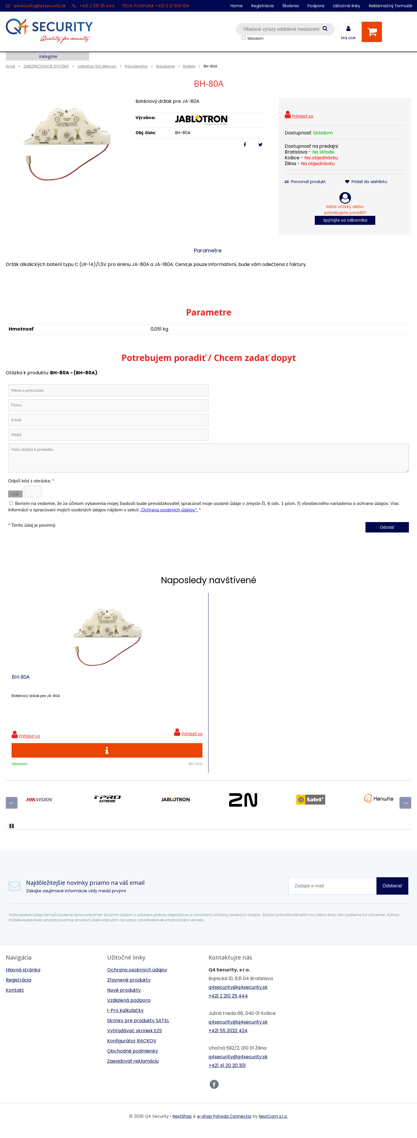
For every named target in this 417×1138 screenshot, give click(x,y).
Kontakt (15, 998)
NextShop (182, 1125)
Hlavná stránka (23, 978)
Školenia (290, 6)
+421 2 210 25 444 (97, 6)
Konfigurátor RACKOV (131, 1049)
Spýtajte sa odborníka (345, 220)
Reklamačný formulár (391, 6)
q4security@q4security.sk (39, 6)
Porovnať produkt (305, 182)
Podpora (316, 6)
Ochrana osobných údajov (137, 978)
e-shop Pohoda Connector (224, 1125)
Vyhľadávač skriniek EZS (134, 1039)
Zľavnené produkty (129, 988)
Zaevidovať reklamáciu (133, 1069)
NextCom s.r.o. (273, 1125)
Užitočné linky (346, 6)
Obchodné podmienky (132, 1059)
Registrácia (262, 6)
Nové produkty (124, 998)
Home (237, 6)
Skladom (255, 38)
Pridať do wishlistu (366, 182)
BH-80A (21, 681)
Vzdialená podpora (128, 1009)
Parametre (208, 250)
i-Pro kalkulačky (125, 1019)
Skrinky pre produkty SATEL (138, 1029)
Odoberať (392, 894)
